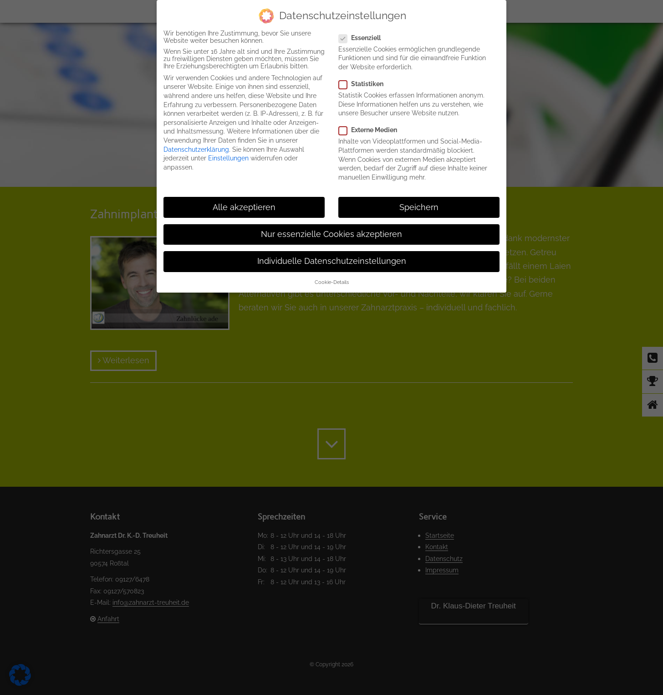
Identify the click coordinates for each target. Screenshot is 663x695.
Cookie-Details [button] (332, 282)
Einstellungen (228, 158)
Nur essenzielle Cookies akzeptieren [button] (331, 234)
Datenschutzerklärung (196, 149)
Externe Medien (371, 130)
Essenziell (363, 37)
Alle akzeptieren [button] (244, 207)
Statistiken (364, 84)
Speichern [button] (419, 207)
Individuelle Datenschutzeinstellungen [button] (331, 261)
